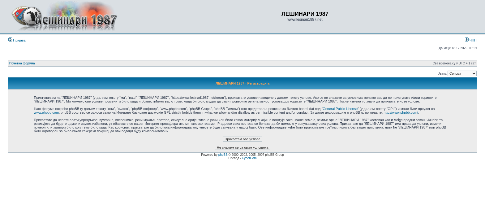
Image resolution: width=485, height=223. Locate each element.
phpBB (223, 154)
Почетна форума (22, 63)
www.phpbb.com (46, 112)
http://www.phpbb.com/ (401, 112)
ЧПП (471, 40)
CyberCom (249, 158)
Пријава (17, 40)
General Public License (340, 109)
